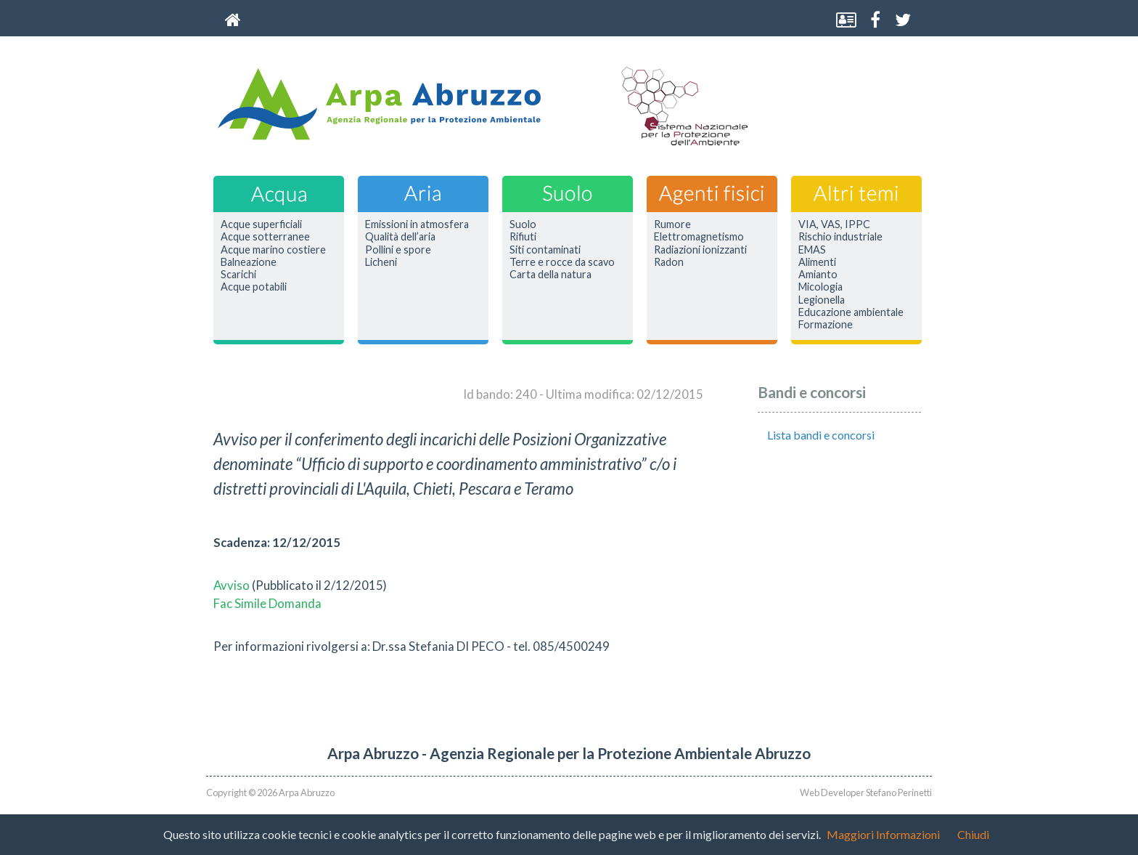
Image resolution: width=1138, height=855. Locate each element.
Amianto (818, 275)
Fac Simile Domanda (267, 603)
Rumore (672, 224)
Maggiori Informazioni (883, 834)
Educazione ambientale (851, 312)
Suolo (522, 224)
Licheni (381, 262)
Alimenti (817, 262)
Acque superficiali (261, 224)
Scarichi (238, 275)
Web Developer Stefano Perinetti (866, 792)
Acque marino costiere (273, 250)
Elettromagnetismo (699, 237)
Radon (669, 262)
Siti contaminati (545, 250)
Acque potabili (254, 287)
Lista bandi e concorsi (821, 435)
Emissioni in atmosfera (417, 224)
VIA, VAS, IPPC (834, 224)
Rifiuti (522, 237)
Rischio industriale (840, 237)
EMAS (812, 250)
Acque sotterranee (265, 237)
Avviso (232, 585)
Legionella (821, 300)
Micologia (820, 287)
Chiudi (973, 834)
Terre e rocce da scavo (562, 262)
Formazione (825, 325)
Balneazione (249, 262)
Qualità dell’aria (400, 237)
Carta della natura (550, 275)
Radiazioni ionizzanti (700, 250)
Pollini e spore (398, 250)
